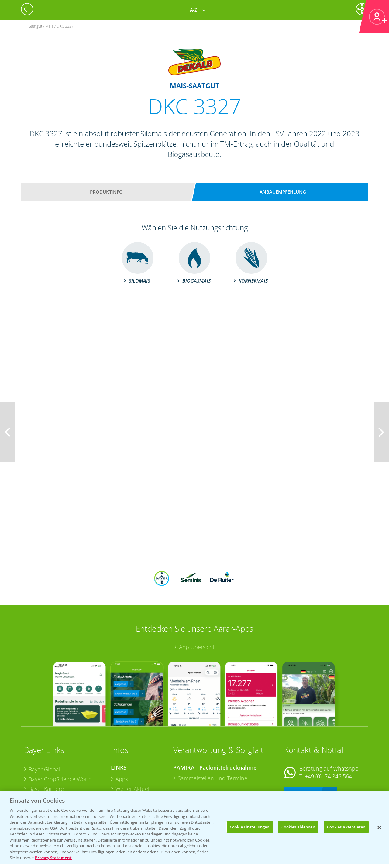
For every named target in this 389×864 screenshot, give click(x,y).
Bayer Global (44, 729)
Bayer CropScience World (60, 739)
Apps (121, 739)
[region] (194, 827)
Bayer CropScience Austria (61, 758)
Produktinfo (106, 192)
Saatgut (124, 787)
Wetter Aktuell (132, 748)
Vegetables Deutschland (58, 787)
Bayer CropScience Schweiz (63, 768)
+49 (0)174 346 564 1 (330, 736)
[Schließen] (379, 827)
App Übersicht (197, 607)
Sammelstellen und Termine (212, 738)
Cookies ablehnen (298, 826)
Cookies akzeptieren (346, 826)
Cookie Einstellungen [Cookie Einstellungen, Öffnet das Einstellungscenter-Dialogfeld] (250, 826)
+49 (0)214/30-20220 (330, 779)
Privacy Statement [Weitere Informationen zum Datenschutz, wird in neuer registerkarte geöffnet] (53, 857)
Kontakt (302, 752)
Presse (37, 777)
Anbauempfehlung (283, 192)
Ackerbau (127, 777)
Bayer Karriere (46, 748)
